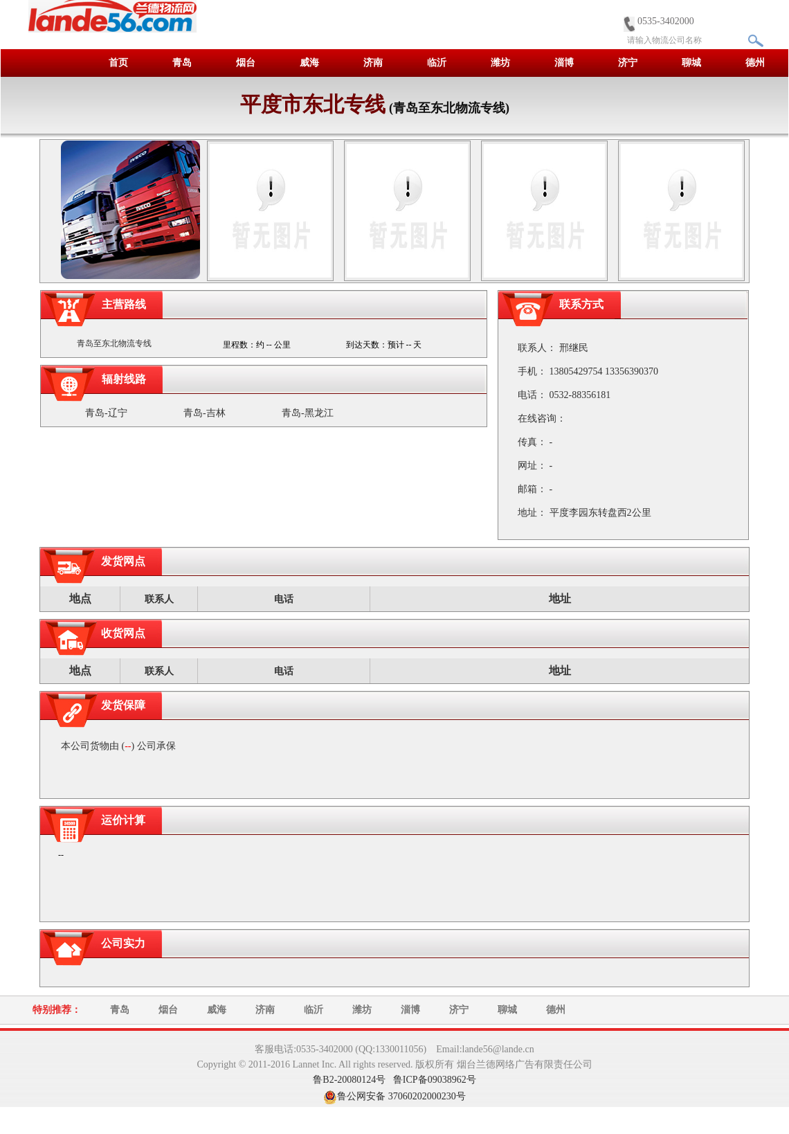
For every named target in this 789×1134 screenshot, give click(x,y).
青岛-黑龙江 (308, 413)
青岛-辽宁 (106, 413)
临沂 (436, 62)
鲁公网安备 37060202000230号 (401, 1096)
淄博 (564, 62)
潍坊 (500, 62)
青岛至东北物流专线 (114, 343)
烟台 (245, 62)
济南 (373, 62)
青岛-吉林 (204, 413)
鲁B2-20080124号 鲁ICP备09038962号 (394, 1079)
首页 (118, 62)
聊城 (691, 62)
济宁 (627, 62)
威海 (309, 62)
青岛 (182, 62)
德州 (755, 62)
